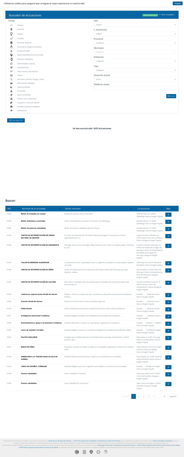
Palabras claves (101, 84)
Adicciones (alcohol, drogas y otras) (30, 79)
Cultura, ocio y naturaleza (26, 99)
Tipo (96, 66)
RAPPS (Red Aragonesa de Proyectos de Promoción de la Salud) (159, 445)
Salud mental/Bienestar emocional (30, 55)
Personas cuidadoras (25, 59)
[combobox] (135, 52)
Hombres (20, 38)
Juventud (20, 29)
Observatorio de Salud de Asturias (59, 441)
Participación (22, 110)
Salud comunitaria (24, 95)
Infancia (20, 25)
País (96, 20)
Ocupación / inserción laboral (28, 103)
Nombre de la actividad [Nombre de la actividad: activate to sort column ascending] (34, 208)
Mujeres (20, 34)
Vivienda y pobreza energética (28, 106)
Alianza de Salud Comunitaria (162, 441)
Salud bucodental (23, 87)
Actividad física (22, 67)
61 (165, 396)
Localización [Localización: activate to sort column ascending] (143, 208)
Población (99, 57)
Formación (21, 91)
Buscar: (22, 201)
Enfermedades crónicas (26, 63)
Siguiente (173, 396)
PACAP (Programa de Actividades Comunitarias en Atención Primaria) (97, 441)
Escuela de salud (23, 51)
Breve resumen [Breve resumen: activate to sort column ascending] (72, 208)
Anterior (126, 396)
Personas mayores (24, 43)
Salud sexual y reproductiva (27, 71)
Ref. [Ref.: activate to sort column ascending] (9, 208)
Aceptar (178, 3)
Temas (11, 20)
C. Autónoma (100, 29)
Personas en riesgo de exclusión (29, 47)
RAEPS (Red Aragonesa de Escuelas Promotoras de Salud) (39, 447)
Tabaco (20, 75)
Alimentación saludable (26, 83)
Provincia (98, 39)
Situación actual (102, 75)
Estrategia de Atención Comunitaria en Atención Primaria (116, 445)
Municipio (99, 48)
